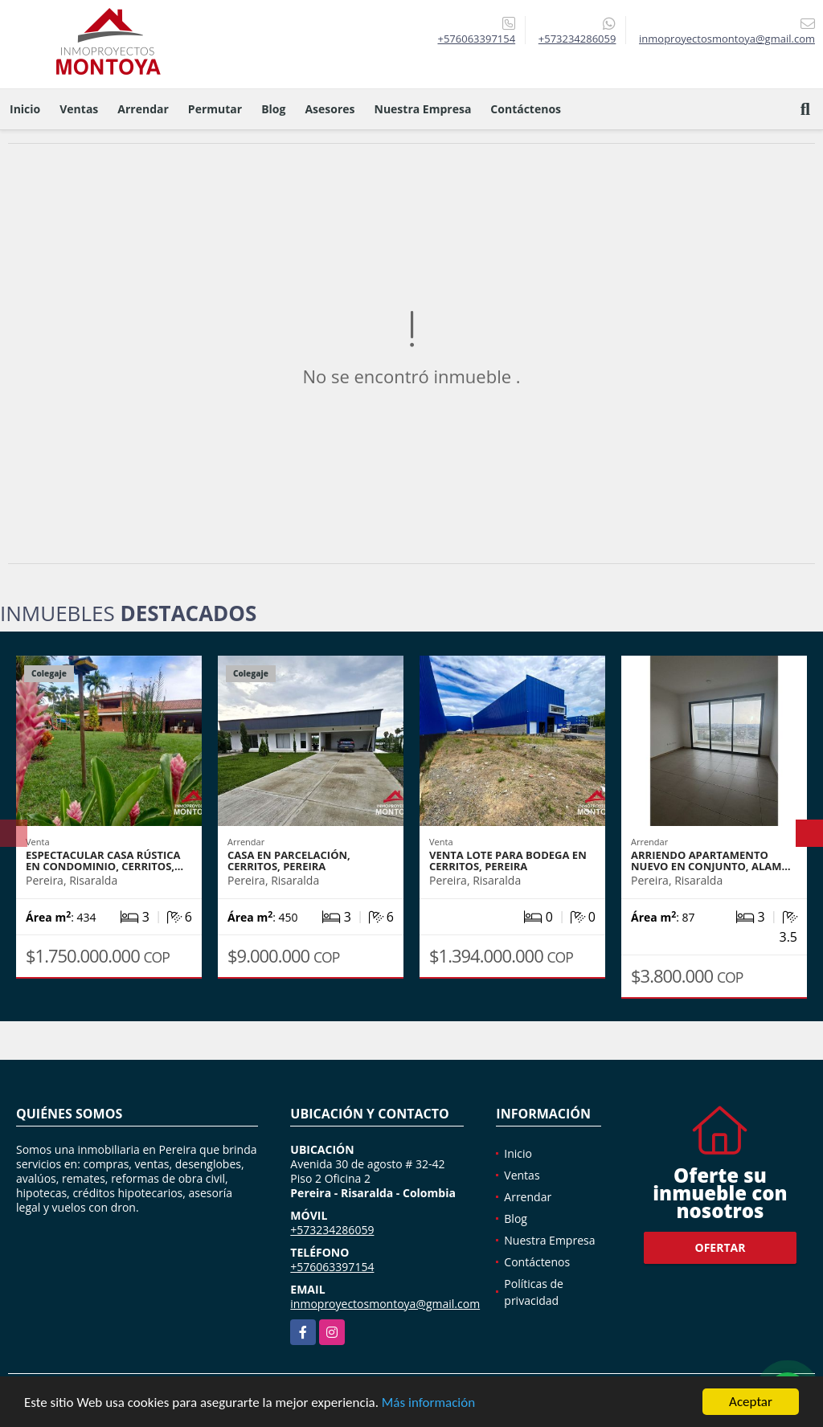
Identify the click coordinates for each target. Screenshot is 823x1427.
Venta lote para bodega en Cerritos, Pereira (508, 860)
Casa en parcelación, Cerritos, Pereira (288, 860)
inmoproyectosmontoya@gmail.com (385, 1303)
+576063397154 (476, 38)
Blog (273, 109)
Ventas (78, 109)
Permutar (215, 109)
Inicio (25, 109)
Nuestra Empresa (423, 109)
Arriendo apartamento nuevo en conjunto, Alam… (711, 860)
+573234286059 (577, 38)
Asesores (329, 109)
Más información (428, 1403)
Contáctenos (525, 109)
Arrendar (143, 109)
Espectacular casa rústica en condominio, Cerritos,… (104, 860)
